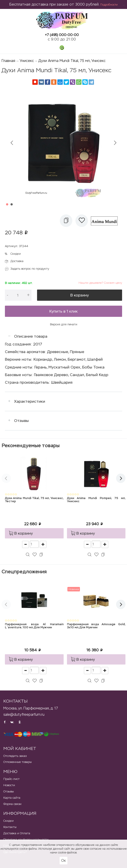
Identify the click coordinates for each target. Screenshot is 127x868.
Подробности (109, 4)
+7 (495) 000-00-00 (62, 35)
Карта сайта (11, 798)
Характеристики (29, 401)
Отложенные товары (17, 762)
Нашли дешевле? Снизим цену (100, 283)
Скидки (15, 254)
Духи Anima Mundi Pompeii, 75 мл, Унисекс (96, 500)
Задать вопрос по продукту (29, 269)
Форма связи (12, 804)
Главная (8, 60)
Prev (11, 142)
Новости (9, 785)
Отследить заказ (15, 756)
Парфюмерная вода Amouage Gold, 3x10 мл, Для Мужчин (96, 626)
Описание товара (30, 336)
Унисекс (27, 60)
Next (115, 142)
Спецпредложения (24, 571)
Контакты (10, 827)
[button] (66, 220)
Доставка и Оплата (16, 833)
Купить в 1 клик (63, 311)
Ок (63, 860)
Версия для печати (63, 324)
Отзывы (21, 420)
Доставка (16, 261)
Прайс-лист (11, 779)
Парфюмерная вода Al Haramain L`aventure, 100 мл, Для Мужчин (34, 626)
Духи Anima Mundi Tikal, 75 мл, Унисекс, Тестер (34, 500)
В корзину (79, 295)
